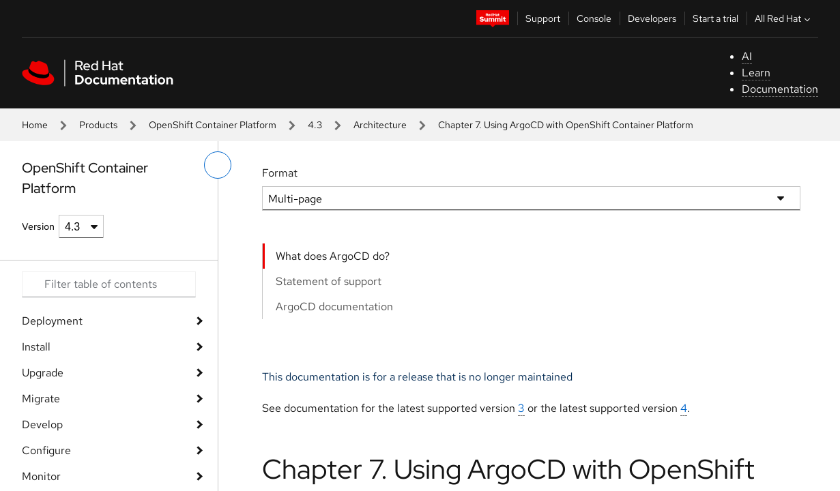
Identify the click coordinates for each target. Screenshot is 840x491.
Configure (46, 450)
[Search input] (109, 284)
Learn (756, 72)
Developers (652, 18)
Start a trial (715, 18)
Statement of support (328, 281)
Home (35, 125)
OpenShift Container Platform (212, 125)
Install (36, 347)
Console (594, 18)
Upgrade (42, 373)
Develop (42, 424)
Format (280, 173)
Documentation (780, 89)
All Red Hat (784, 18)
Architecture (380, 125)
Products (98, 125)
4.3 (315, 125)
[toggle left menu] (217, 165)
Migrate (41, 398)
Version (38, 226)
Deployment (52, 321)
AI (747, 56)
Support (542, 18)
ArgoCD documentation (334, 306)
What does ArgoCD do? (333, 256)
